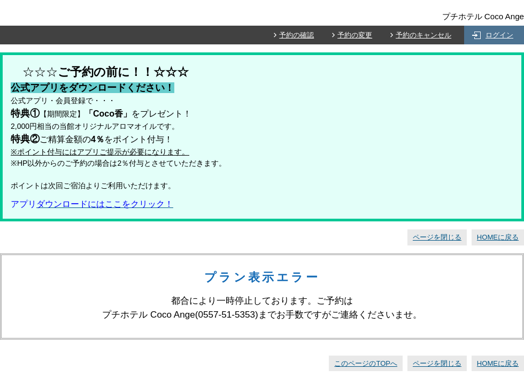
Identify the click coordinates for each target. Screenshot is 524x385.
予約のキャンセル (423, 35)
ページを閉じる (437, 237)
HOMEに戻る (498, 237)
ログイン (499, 35)
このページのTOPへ (365, 363)
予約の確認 (296, 35)
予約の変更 (354, 35)
